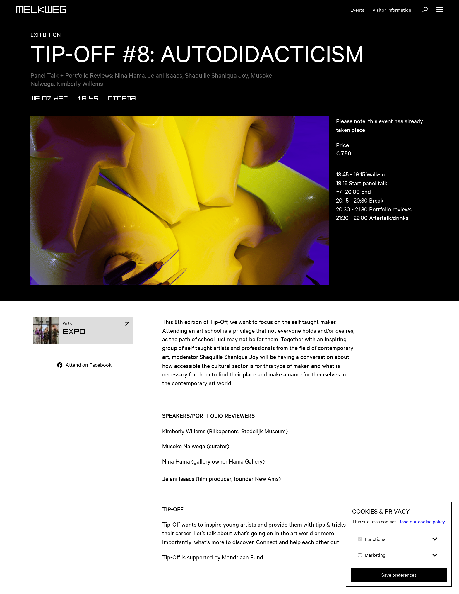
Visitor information (391, 9)
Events (357, 9)
